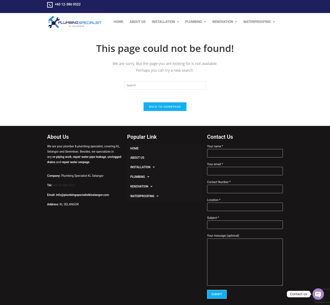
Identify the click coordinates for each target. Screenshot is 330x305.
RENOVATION (224, 22)
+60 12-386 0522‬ (68, 4)
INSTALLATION (165, 22)
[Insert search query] (165, 85)
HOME (118, 22)
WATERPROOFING (259, 22)
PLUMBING (195, 22)
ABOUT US (138, 22)
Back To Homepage (165, 106)
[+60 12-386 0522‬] (50, 5)
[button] (165, 22)
